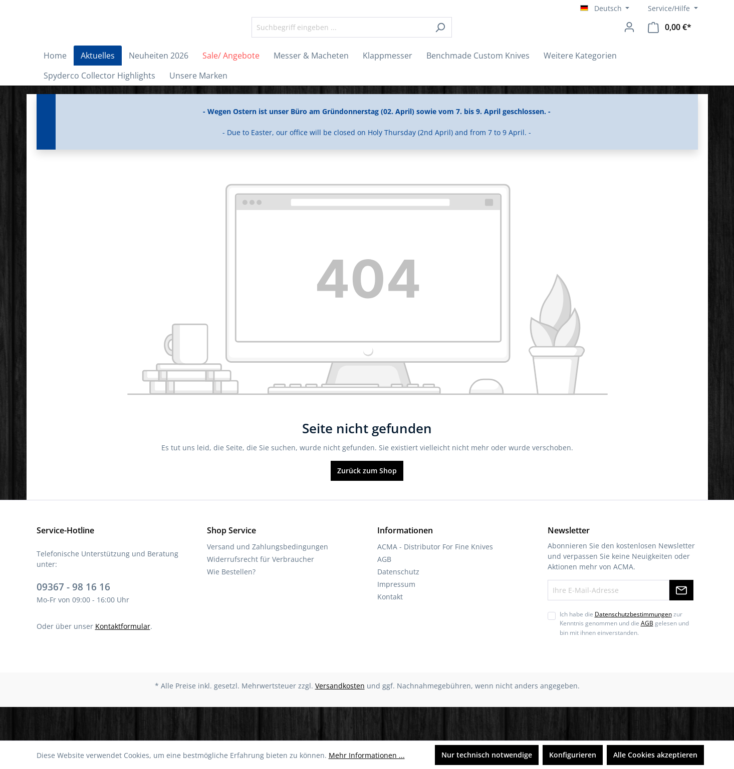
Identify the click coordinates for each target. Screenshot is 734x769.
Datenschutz (398, 605)
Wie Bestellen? (231, 605)
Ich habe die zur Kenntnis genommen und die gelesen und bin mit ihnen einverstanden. (624, 656)
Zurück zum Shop (367, 504)
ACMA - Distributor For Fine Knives (435, 580)
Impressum (396, 617)
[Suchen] (467, 44)
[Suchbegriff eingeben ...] (367, 44)
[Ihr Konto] (629, 44)
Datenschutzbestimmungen (633, 647)
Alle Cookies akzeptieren (655, 754)
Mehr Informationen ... (367, 755)
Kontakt (390, 630)
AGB (384, 592)
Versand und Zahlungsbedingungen (267, 580)
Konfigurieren (572, 754)
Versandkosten (340, 719)
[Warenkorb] (669, 44)
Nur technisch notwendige (486, 754)
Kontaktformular (122, 659)
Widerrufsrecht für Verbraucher (260, 592)
